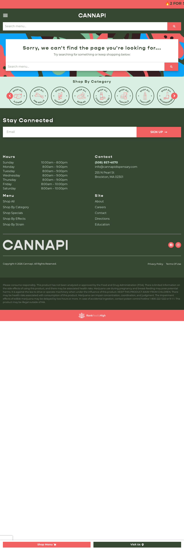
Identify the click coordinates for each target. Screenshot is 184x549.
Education (102, 224)
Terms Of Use (173, 264)
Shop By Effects (14, 218)
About (99, 201)
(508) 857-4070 (106, 162)
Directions (102, 218)
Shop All (9, 201)
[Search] (174, 26)
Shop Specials (13, 213)
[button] (5, 15)
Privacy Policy (155, 264)
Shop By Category (16, 207)
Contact (101, 213)
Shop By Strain (13, 224)
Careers (100, 207)
